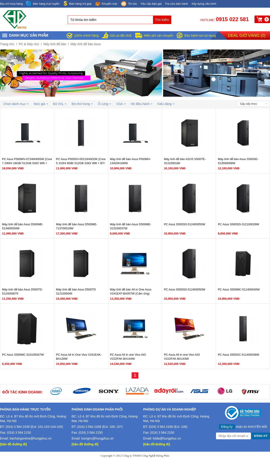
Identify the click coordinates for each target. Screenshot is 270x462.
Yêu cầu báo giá (151, 3)
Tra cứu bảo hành (176, 3)
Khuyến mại (106, 3)
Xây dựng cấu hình (203, 3)
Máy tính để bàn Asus (85, 44)
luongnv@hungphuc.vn (97, 438)
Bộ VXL (60, 104)
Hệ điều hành (141, 104)
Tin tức (128, 4)
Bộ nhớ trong (82, 104)
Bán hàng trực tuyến (42, 3)
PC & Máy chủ (29, 44)
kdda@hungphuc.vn (167, 438)
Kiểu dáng (166, 104)
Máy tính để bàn (54, 44)
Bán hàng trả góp (77, 3)
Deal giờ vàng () (247, 35)
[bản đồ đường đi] (13, 444)
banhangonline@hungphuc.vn (31, 438)
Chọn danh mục (16, 104)
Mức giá (41, 104)
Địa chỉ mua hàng (11, 3)
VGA (121, 104)
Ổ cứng (104, 104)
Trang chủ (7, 44)
